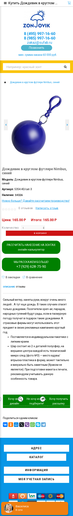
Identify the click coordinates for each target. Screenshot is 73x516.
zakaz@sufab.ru (39, 42)
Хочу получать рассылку (58, 401)
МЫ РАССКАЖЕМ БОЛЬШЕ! (31, 264)
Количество (10, 227)
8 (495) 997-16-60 (39, 34)
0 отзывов (25, 208)
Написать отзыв (47, 208)
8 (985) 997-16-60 (39, 38)
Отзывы (20, 287)
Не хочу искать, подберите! (36, 401)
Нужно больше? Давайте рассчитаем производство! (35, 200)
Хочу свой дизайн (14, 401)
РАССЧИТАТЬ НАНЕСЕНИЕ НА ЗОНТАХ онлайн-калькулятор (31, 247)
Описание (9, 287)
